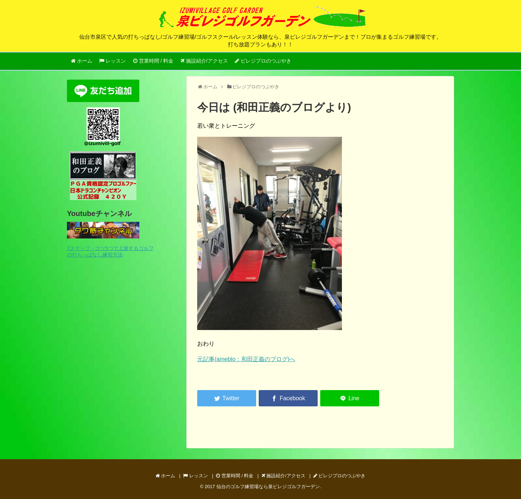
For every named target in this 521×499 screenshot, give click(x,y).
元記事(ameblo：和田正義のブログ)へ (246, 359)
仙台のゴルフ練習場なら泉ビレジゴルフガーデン (268, 486)
